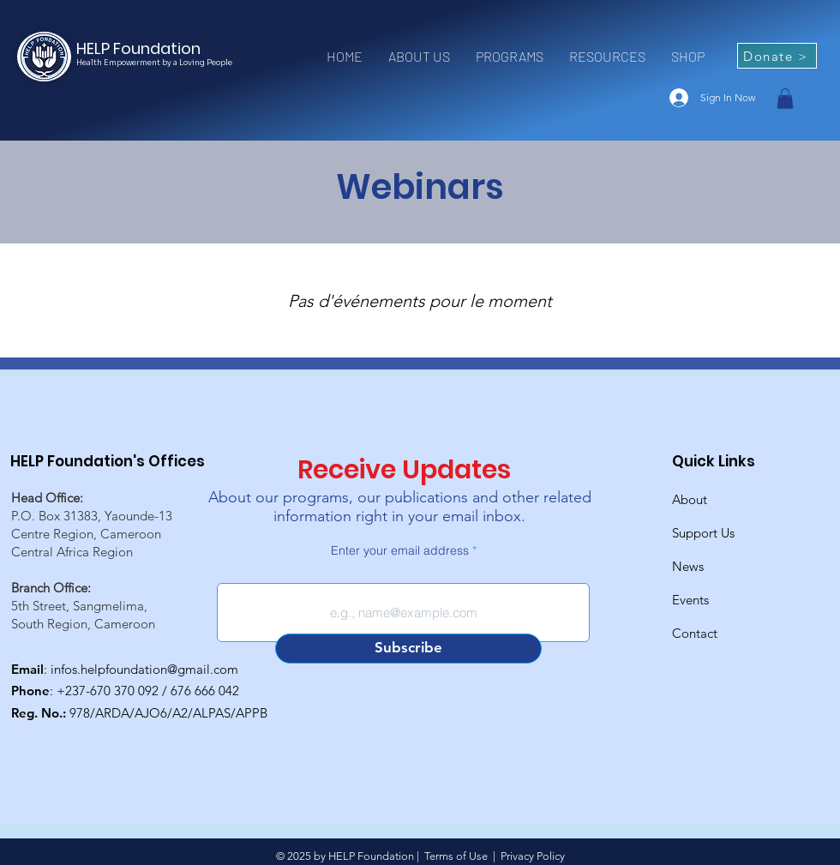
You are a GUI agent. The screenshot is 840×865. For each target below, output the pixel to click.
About (689, 499)
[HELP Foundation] (146, 49)
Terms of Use (456, 856)
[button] (419, 56)
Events (690, 600)
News (688, 566)
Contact (694, 633)
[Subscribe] (408, 649)
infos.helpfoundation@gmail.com (144, 669)
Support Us (703, 533)
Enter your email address (400, 550)
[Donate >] (777, 56)
